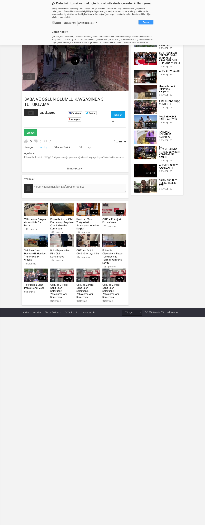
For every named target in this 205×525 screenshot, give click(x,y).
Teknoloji (43, 146)
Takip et (117, 114)
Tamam (146, 22)
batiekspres (49, 112)
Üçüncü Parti (70, 23)
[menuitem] (30, 75)
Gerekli (57, 22)
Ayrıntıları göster (86, 23)
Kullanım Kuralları (32, 311)
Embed (32, 132)
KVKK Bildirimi (72, 311)
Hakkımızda (89, 311)
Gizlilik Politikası (53, 311)
